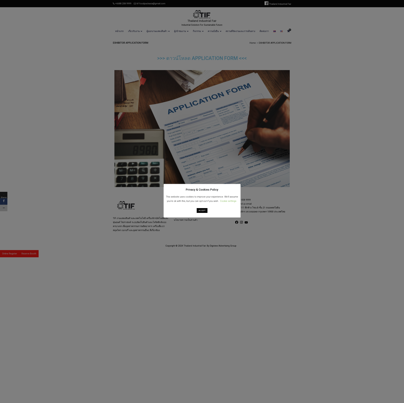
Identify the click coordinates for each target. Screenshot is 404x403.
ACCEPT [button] (202, 210)
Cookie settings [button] (228, 201)
